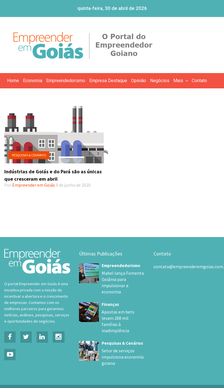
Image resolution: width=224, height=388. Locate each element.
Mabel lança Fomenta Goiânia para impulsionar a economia (122, 279)
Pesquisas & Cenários (29, 155)
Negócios (159, 80)
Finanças (110, 298)
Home (13, 80)
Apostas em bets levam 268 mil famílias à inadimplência (122, 312)
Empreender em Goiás (33, 185)
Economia (32, 80)
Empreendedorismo (65, 80)
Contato (199, 80)
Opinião (138, 80)
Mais (181, 80)
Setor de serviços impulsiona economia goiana (119, 344)
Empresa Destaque (108, 80)
